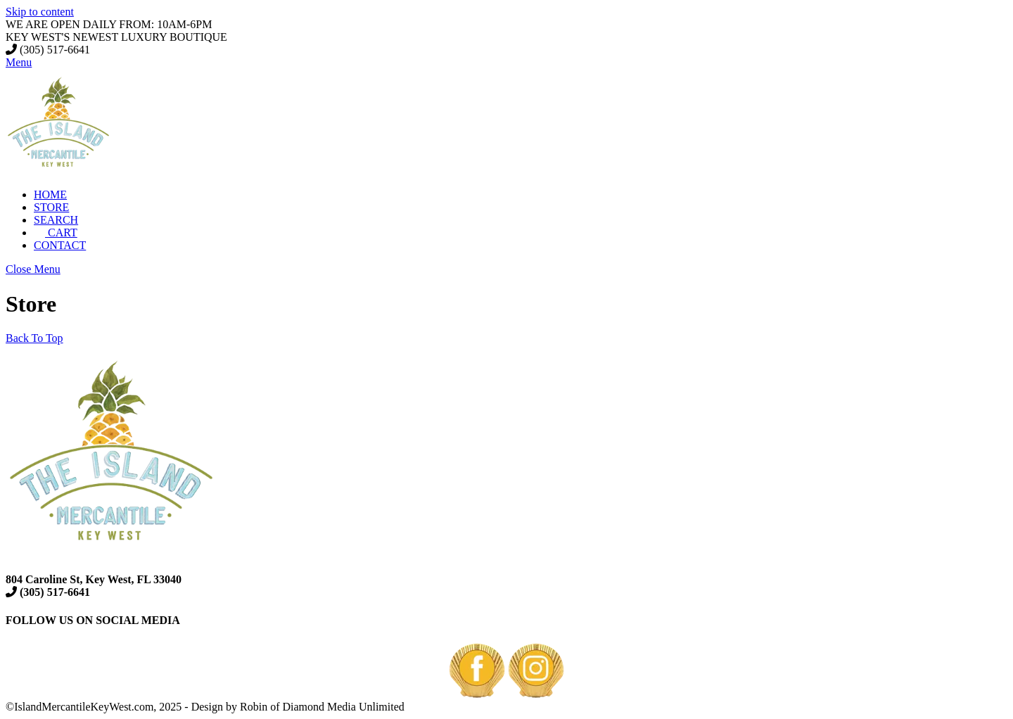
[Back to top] (34, 338)
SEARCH (56, 220)
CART (55, 232)
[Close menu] (33, 269)
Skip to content (40, 12)
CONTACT (60, 245)
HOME (50, 195)
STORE (51, 207)
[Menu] (19, 62)
